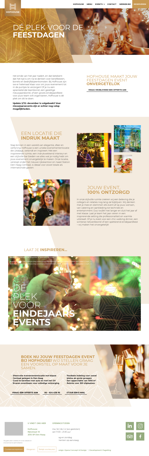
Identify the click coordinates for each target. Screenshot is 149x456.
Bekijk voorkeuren (47, 449)
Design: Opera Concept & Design (72, 450)
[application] (74, 296)
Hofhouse (78, 4)
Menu (89, 4)
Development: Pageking (100, 450)
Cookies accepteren (14, 449)
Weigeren (30, 449)
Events (99, 4)
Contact (111, 4)
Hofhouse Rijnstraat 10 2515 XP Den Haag (36, 432)
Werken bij (125, 4)
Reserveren (140, 4)
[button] (104, 4)
